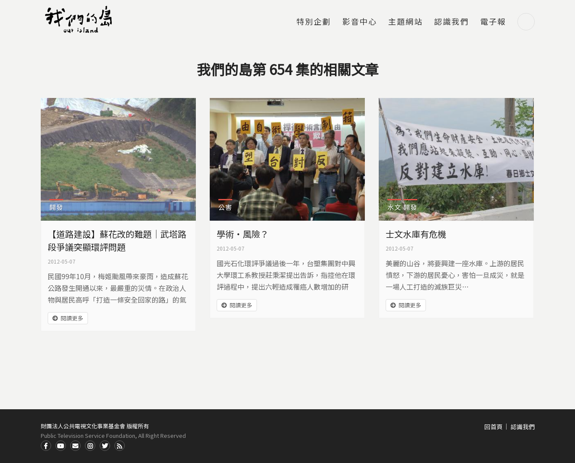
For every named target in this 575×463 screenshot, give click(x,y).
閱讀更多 (72, 318)
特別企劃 (313, 22)
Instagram (90, 445)
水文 (394, 207)
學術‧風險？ (243, 234)
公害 (225, 207)
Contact (75, 445)
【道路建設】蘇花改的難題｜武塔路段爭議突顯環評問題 (117, 240)
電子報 (493, 22)
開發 (56, 207)
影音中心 (359, 22)
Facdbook (46, 445)
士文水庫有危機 (416, 234)
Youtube (60, 445)
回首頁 (493, 426)
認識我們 (451, 22)
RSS (119, 445)
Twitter (105, 445)
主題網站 (405, 22)
